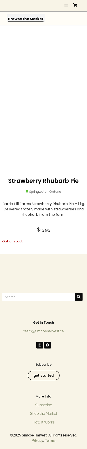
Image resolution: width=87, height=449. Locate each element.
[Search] (79, 297)
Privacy (37, 440)
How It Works (44, 422)
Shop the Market (43, 413)
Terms (50, 440)
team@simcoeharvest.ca (43, 331)
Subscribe (43, 405)
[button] (66, 6)
